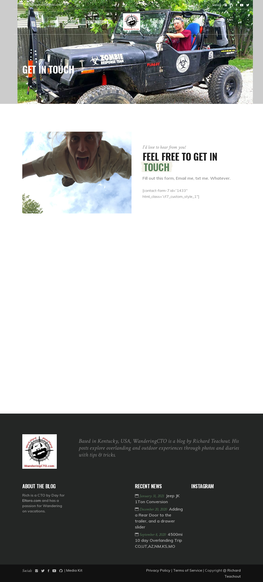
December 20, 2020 (154, 509)
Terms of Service (187, 570)
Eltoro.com (31, 500)
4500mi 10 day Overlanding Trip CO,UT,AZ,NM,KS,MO (159, 540)
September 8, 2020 (153, 534)
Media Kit (74, 570)
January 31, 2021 (152, 496)
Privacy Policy (158, 570)
